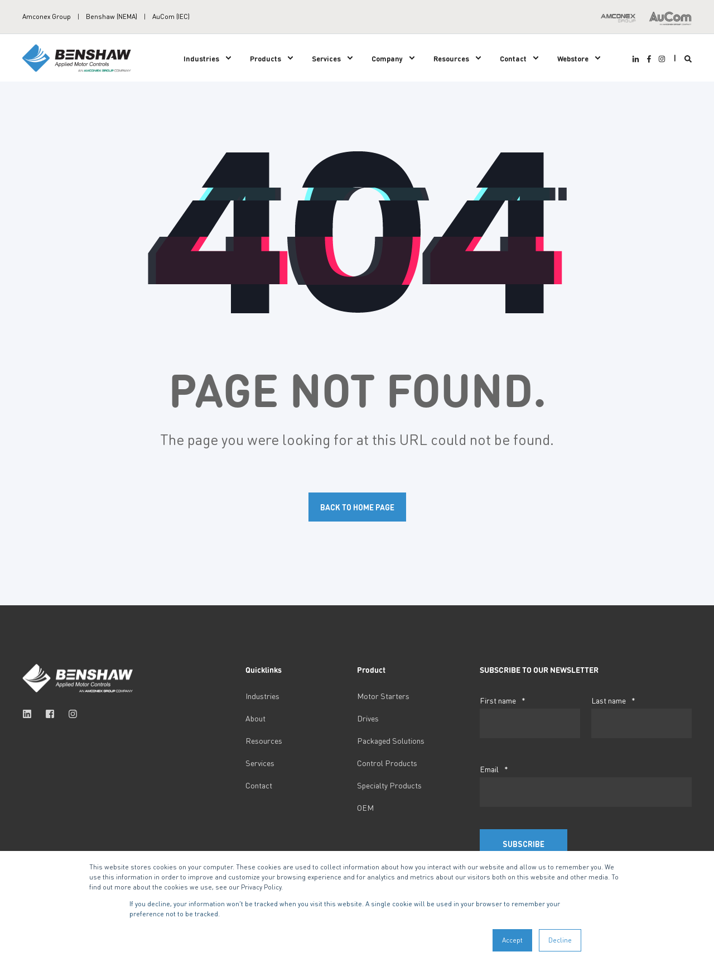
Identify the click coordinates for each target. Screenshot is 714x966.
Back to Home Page (357, 507)
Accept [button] (512, 940)
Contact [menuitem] (513, 58)
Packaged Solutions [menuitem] (390, 740)
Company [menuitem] (387, 58)
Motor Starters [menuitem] (383, 696)
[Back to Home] (78, 56)
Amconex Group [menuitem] (46, 16)
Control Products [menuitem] (387, 763)
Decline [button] (560, 940)
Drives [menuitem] (368, 718)
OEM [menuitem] (365, 807)
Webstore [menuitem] (572, 58)
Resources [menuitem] (451, 58)
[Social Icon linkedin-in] (637, 59)
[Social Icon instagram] (660, 59)
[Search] (688, 58)
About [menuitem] (255, 718)
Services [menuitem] (326, 58)
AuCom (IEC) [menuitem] (171, 16)
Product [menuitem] (371, 670)
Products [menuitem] (265, 58)
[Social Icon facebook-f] (648, 59)
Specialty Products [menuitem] (389, 785)
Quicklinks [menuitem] (263, 670)
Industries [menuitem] (201, 58)
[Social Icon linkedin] (30, 714)
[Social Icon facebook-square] (49, 714)
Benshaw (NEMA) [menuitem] (111, 16)
